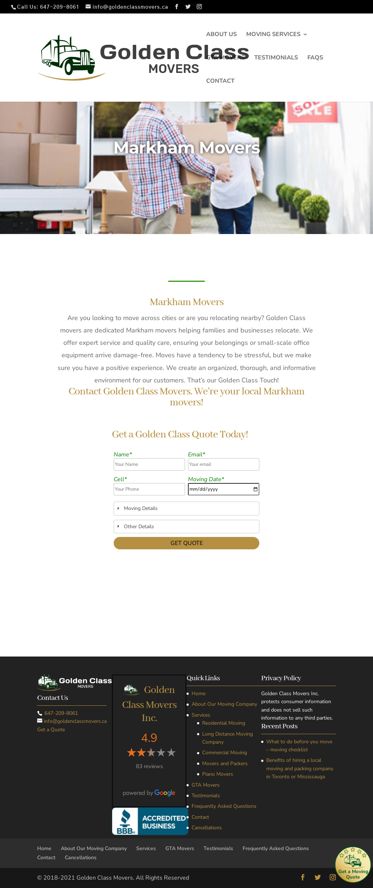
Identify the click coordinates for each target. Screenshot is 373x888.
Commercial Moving (224, 752)
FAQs (315, 58)
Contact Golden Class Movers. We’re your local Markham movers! (186, 397)
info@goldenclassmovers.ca (75, 721)
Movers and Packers (225, 763)
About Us (221, 35)
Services (201, 715)
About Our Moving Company (224, 704)
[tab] (187, 508)
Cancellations (207, 827)
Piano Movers (217, 774)
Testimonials (276, 58)
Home (198, 693)
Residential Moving (223, 723)
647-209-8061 (59, 7)
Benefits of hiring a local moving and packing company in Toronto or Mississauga (299, 768)
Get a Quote (51, 729)
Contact (220, 81)
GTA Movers (225, 58)
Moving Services (273, 35)
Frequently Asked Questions (224, 806)
